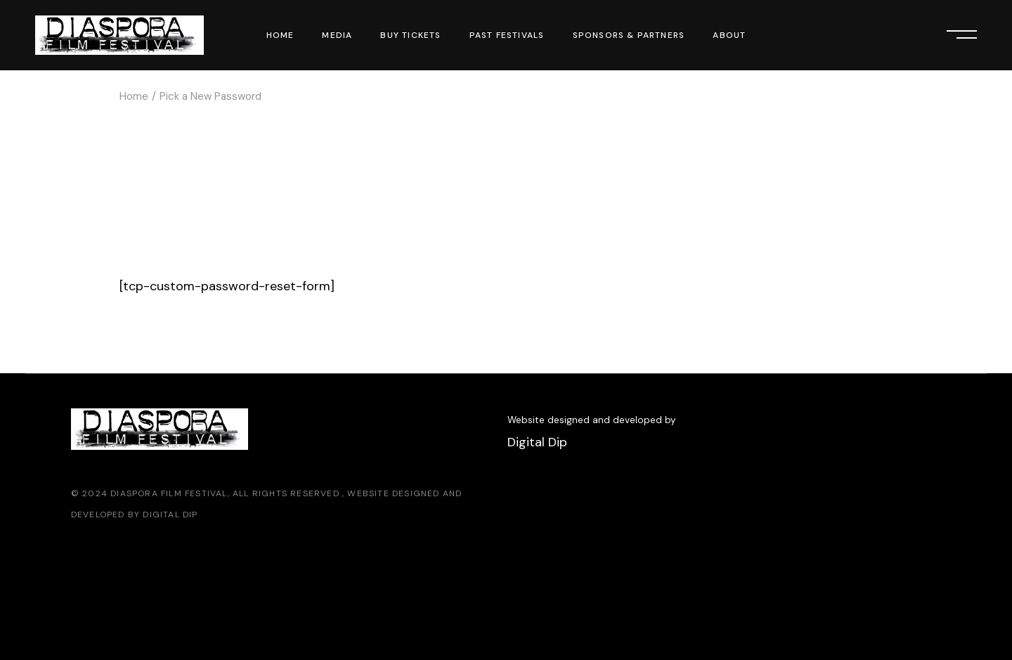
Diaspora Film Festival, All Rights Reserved (226, 493)
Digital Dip (170, 514)
